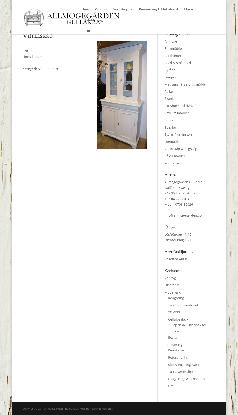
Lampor (170, 77)
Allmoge (171, 41)
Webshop (120, 9)
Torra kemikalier (180, 371)
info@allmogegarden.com (185, 215)
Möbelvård (173, 292)
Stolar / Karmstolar (179, 134)
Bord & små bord (178, 62)
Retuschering (178, 357)
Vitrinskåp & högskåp (181, 149)
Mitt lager (172, 163)
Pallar (169, 91)
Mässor (190, 9)
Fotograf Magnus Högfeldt (96, 408)
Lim (171, 386)
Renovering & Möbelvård (158, 9)
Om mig (101, 9)
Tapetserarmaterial (183, 305)
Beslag (173, 337)
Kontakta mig (92, 20)
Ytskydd (174, 312)
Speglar (170, 127)
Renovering (173, 344)
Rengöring (176, 298)
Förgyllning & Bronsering (187, 379)
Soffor (169, 120)
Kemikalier (176, 350)
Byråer (170, 70)
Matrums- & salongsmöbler (186, 84)
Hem (85, 9)
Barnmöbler (174, 48)
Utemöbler (173, 141)
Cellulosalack (178, 319)
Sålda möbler (175, 156)
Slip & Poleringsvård (183, 364)
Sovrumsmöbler (177, 113)
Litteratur (172, 285)
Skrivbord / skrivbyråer (182, 106)
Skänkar (171, 98)
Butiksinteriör (175, 56)
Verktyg (170, 278)
